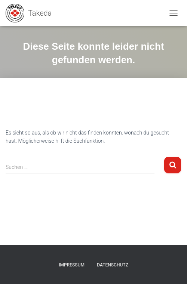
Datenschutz (112, 265)
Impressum (72, 265)
